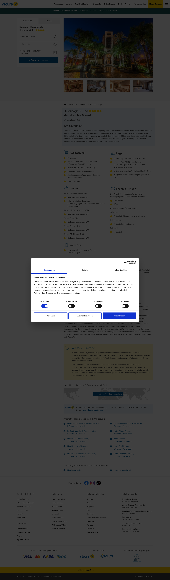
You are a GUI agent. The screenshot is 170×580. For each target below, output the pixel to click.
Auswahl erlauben (85, 316)
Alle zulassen (119, 316)
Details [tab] (85, 270)
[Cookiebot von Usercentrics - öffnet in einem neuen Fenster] (125, 262)
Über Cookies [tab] (121, 270)
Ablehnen (51, 316)
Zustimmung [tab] (49, 270)
